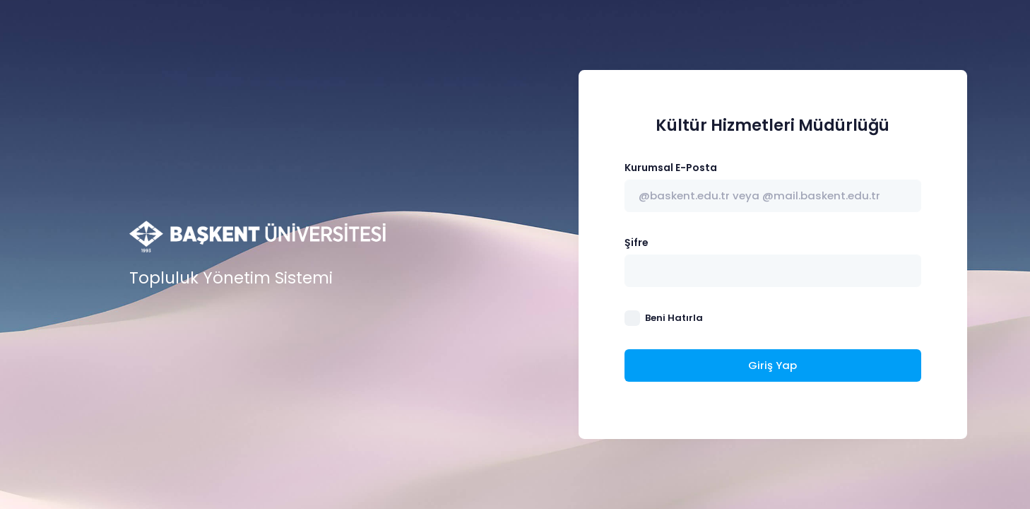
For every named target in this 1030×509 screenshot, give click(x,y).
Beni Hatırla (674, 317)
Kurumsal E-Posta (670, 167)
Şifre (636, 242)
